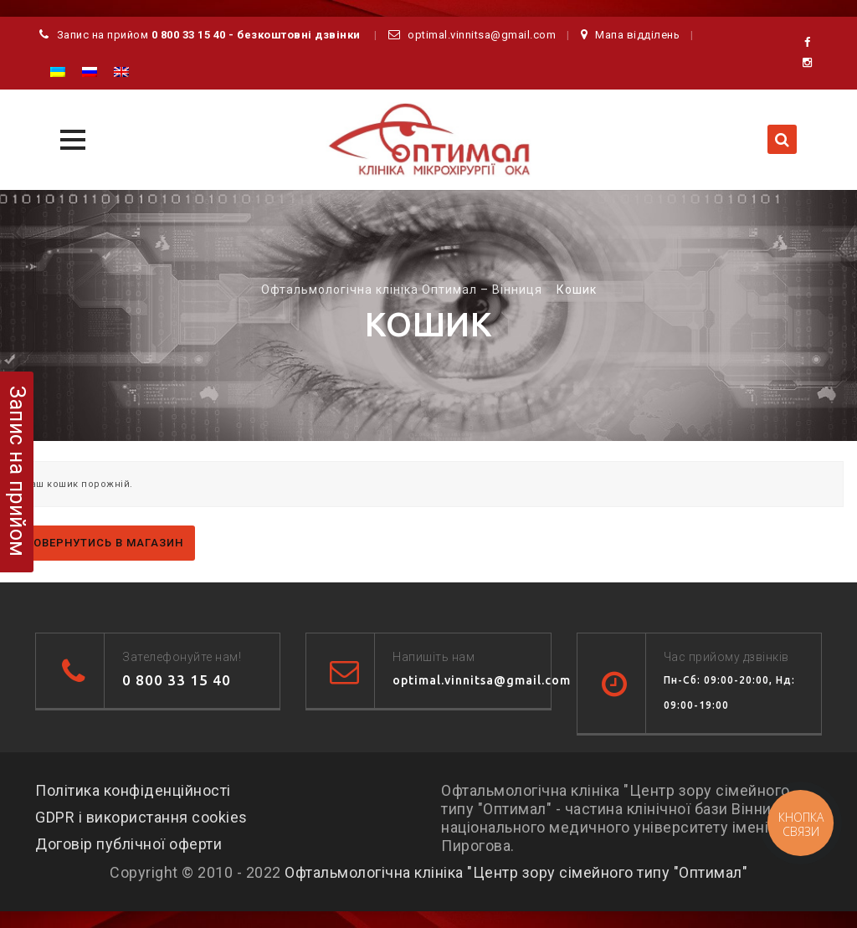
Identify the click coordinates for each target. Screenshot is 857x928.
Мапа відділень (637, 34)
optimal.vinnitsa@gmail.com (482, 34)
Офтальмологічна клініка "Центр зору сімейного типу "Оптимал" (516, 872)
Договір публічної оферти (128, 844)
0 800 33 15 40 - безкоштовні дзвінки (256, 34)
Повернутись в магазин (104, 542)
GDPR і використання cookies (141, 817)
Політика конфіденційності (133, 790)
